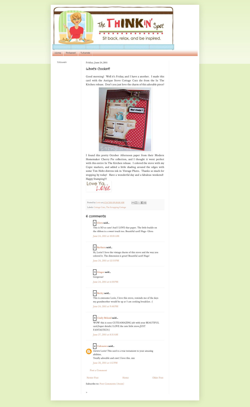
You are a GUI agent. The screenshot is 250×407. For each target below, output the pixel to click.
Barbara (101, 247)
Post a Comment (98, 370)
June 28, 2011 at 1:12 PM (105, 363)
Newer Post (92, 377)
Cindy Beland (104, 318)
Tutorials (85, 53)
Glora (100, 223)
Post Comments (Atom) (112, 383)
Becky (100, 293)
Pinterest (71, 53)
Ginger (100, 272)
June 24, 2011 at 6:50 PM (105, 282)
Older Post (157, 377)
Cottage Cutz (99, 207)
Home (58, 53)
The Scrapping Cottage (116, 207)
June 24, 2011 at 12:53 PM (106, 260)
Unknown (102, 346)
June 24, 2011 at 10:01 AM (106, 236)
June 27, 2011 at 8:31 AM (105, 334)
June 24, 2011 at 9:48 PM (105, 306)
